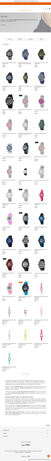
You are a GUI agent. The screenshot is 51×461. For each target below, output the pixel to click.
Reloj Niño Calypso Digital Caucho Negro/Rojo (8, 273)
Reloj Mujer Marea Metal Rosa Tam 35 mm (25, 110)
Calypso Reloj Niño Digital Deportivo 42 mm (9, 110)
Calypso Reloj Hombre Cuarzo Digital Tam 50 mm (9, 87)
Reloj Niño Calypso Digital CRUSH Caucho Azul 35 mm (24, 297)
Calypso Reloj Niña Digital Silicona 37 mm (9, 297)
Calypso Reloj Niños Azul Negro (24, 227)
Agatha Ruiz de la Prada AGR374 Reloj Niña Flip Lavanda (9, 320)
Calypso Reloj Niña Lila (6, 227)
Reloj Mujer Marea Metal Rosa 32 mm (9, 133)
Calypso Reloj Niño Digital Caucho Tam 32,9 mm (25, 87)
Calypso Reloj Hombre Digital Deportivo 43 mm (39, 87)
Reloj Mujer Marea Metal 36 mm (24, 203)
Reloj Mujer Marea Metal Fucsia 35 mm (41, 109)
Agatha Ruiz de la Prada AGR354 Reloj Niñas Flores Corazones (9, 344)
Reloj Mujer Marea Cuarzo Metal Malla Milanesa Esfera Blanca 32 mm (25, 134)
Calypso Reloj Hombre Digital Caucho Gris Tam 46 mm (9, 63)
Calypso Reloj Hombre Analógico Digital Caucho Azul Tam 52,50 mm (24, 63)
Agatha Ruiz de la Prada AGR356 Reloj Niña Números (25, 320)
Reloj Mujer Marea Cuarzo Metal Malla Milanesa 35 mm (9, 204)
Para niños (30, 39)
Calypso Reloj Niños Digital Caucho (40, 227)
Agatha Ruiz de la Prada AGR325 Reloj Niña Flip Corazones (41, 344)
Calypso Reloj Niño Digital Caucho (40, 133)
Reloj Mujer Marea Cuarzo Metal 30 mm (8, 181)
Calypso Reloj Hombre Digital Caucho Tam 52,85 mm (41, 63)
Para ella (20, 39)
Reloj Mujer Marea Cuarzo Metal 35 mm (40, 157)
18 (27, 373)
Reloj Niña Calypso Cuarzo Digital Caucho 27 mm (40, 204)
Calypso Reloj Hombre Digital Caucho (41, 273)
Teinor (49, 459)
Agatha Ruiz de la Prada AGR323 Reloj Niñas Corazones (41, 320)
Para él (9, 39)
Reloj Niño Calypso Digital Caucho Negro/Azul (40, 250)
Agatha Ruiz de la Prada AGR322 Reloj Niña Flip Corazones (9, 367)
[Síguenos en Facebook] (27, 456)
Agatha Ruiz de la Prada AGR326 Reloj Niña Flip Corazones (25, 344)
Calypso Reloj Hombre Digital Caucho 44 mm (25, 273)
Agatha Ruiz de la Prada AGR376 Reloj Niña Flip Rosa (41, 297)
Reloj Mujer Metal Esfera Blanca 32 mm (41, 180)
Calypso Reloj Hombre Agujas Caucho (25, 180)
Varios (41, 39)
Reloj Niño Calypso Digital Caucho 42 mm (9, 250)
